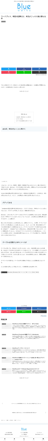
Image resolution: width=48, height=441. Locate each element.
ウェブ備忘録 (24, 435)
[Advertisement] (24, 79)
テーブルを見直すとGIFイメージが (24, 121)
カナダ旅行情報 (9, 433)
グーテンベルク (22, 272)
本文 (34, 272)
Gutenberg (10, 272)
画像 (37, 272)
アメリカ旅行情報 (24, 433)
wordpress (15, 272)
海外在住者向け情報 (9, 435)
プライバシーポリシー (24, 436)
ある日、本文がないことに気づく (24, 117)
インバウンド (39, 433)
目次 (22, 114)
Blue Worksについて (39, 435)
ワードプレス (4, 272)
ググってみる (20, 119)
